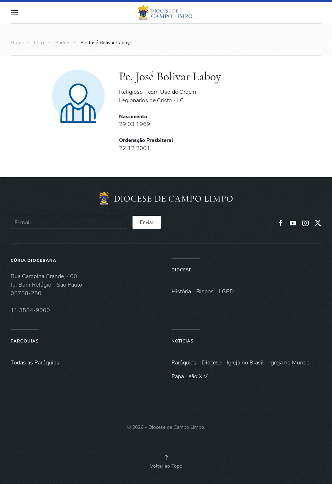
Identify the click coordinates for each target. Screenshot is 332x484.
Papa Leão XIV (189, 376)
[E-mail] (69, 222)
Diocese (181, 270)
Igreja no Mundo (289, 363)
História (181, 291)
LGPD (226, 291)
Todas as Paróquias (35, 363)
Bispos (205, 291)
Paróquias (25, 341)
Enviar (146, 222)
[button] (14, 12)
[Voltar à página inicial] (166, 12)
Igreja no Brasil (245, 363)
